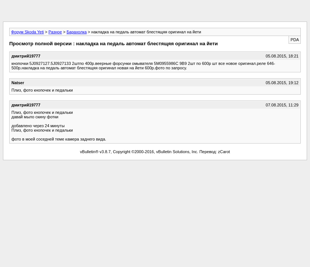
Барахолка (77, 32)
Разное (55, 32)
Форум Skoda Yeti (27, 32)
